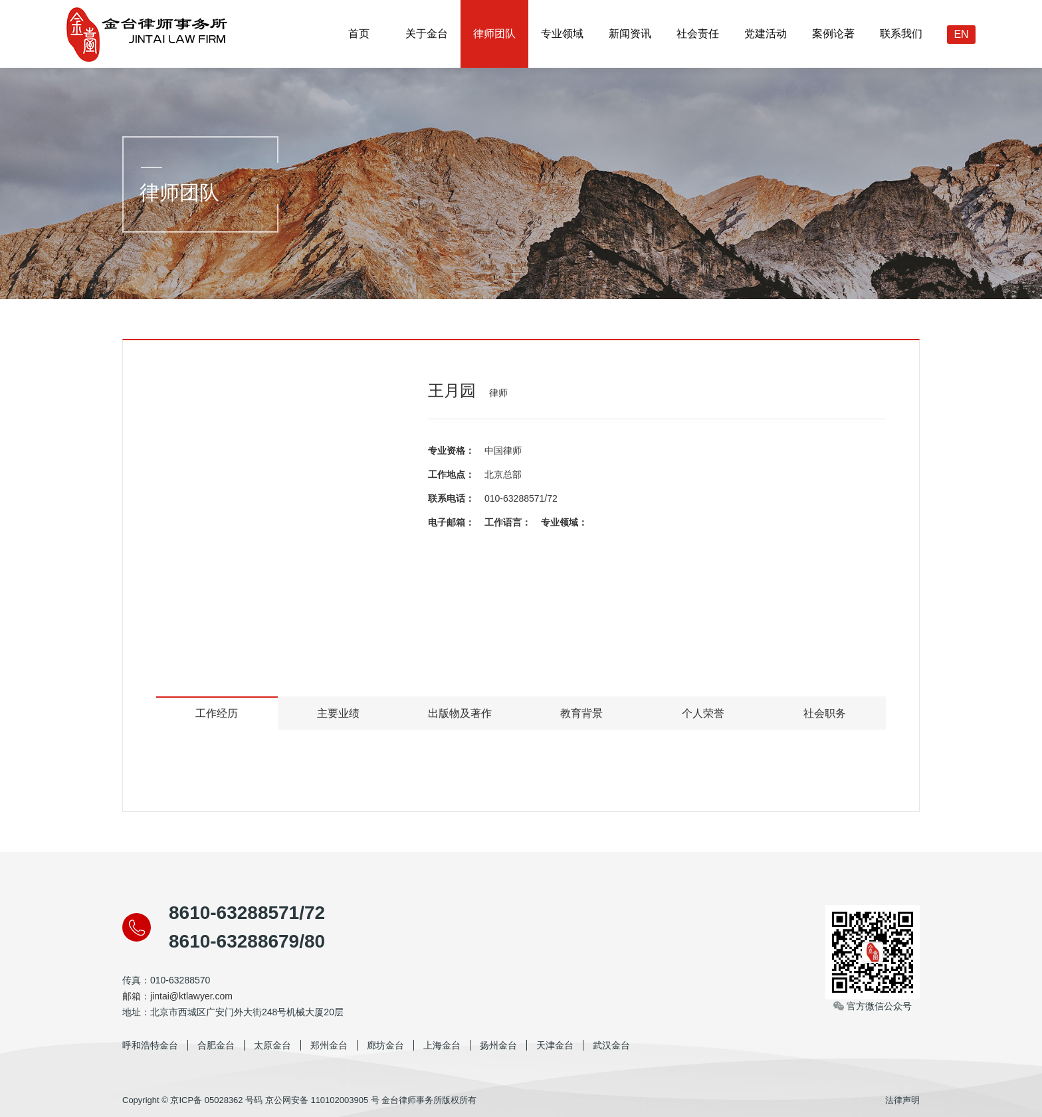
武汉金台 (611, 1045)
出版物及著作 (460, 713)
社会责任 (698, 33)
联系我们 (901, 33)
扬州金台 (498, 1045)
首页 (358, 33)
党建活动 (765, 33)
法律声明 (902, 1100)
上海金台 (442, 1045)
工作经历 (216, 713)
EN (961, 34)
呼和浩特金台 (150, 1045)
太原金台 (272, 1045)
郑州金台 (329, 1045)
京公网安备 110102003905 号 (322, 1100)
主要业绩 (338, 713)
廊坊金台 (385, 1045)
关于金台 (426, 33)
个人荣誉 (703, 713)
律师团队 (494, 33)
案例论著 (833, 33)
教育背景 (581, 713)
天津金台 (554, 1045)
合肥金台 (216, 1045)
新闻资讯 (630, 33)
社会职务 (824, 713)
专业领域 (562, 33)
